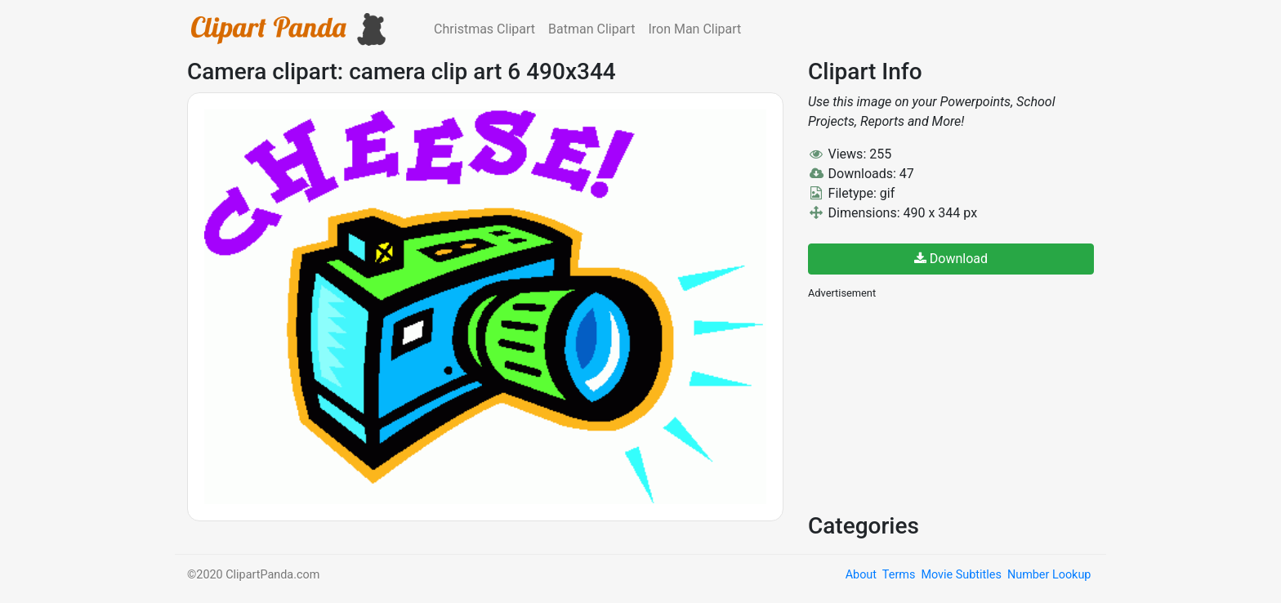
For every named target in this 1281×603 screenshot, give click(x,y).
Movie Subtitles (961, 575)
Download (951, 258)
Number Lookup (1049, 575)
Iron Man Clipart (694, 29)
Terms (898, 575)
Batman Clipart (591, 29)
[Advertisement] (930, 404)
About (861, 575)
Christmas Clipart (484, 29)
